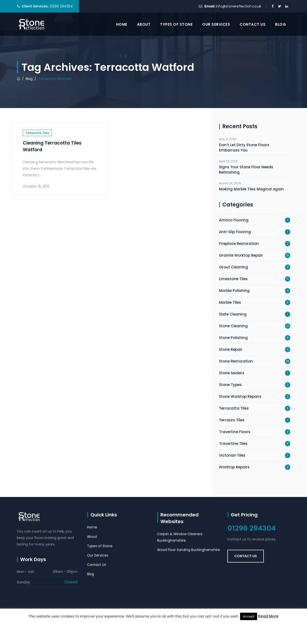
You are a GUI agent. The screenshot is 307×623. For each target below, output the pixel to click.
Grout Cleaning (233, 267)
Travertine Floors (234, 431)
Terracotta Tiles (37, 133)
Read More (268, 616)
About (144, 24)
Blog (280, 24)
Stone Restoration (236, 361)
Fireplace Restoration (239, 243)
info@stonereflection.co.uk (238, 6)
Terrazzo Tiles (231, 420)
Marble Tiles (230, 302)
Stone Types (230, 384)
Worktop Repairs (234, 467)
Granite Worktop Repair (241, 255)
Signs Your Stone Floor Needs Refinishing (246, 169)
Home (121, 24)
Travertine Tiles (233, 443)
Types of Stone (176, 24)
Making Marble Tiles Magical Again (251, 189)
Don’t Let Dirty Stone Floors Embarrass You (244, 147)
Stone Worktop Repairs (240, 396)
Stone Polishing (233, 337)
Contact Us (253, 24)
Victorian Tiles (232, 455)
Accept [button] (248, 616)
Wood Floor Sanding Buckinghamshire (188, 549)
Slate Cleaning (233, 314)
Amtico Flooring (233, 220)
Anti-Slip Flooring (235, 231)
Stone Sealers (231, 372)
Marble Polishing (234, 290)
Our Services (216, 24)
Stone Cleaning (233, 325)
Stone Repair (230, 349)
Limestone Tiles (233, 278)
